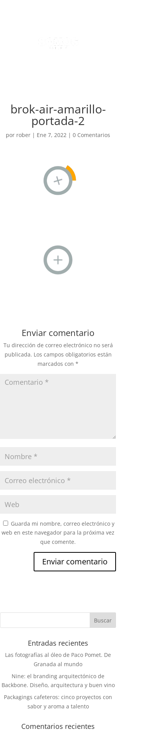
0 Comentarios (91, 135)
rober (23, 135)
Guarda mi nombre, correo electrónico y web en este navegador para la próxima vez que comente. (58, 533)
